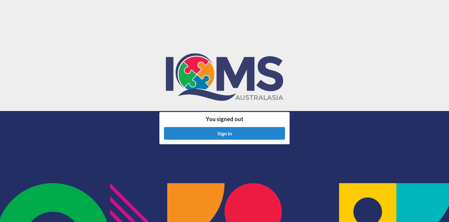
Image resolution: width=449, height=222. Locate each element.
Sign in (224, 133)
